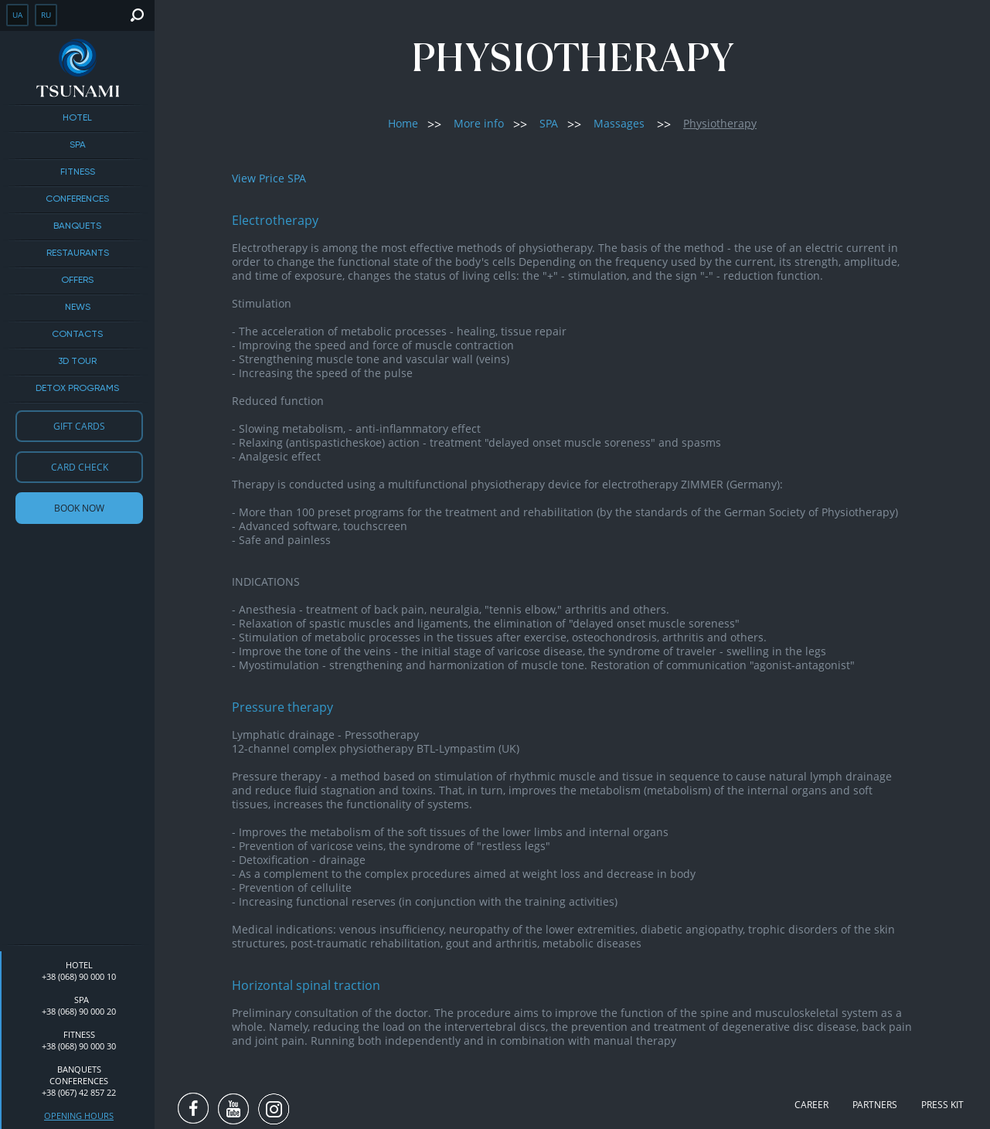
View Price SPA (269, 178)
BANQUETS (77, 226)
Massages (619, 123)
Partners (874, 1104)
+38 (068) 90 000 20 (79, 1011)
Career (811, 1104)
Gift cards (79, 426)
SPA (78, 145)
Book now (79, 508)
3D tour (77, 361)
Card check (79, 467)
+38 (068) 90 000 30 (79, 1046)
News (77, 307)
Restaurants (77, 253)
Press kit (942, 1104)
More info (479, 123)
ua (17, 14)
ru (46, 14)
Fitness (77, 172)
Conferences (77, 199)
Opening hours (79, 1115)
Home (403, 123)
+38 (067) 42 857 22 (79, 1092)
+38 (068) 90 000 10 (79, 976)
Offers (77, 280)
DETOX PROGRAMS (77, 388)
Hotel (77, 118)
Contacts (77, 334)
